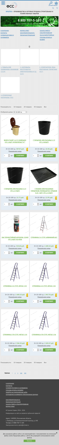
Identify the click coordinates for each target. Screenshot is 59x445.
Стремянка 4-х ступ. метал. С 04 (44, 286)
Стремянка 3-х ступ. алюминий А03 (44, 237)
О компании (5, 30)
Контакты (4, 33)
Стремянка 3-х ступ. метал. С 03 (15, 286)
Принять (29, 441)
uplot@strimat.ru (23, 425)
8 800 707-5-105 (29, 20)
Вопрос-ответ (10, 406)
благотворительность (27, 33)
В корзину (20, 155)
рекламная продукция (27, 35)
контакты (9, 386)
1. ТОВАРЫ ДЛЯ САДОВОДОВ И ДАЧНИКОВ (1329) (9, 69)
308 (21, 373)
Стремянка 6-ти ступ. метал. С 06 (44, 335)
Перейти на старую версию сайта (16, 392)
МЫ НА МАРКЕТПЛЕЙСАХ (47, 35)
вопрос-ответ (24, 30)
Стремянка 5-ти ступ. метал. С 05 (15, 335)
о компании (10, 383)
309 (25, 373)
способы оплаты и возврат (14, 390)
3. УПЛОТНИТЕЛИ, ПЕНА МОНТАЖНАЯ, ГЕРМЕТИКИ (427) (48, 69)
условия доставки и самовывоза (17, 388)
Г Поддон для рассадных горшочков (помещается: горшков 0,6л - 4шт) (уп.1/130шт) (44, 191)
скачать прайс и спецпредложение (17, 404)
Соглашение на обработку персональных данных (22, 394)
